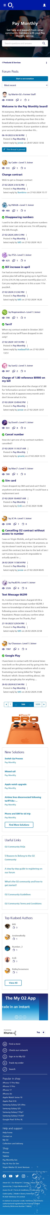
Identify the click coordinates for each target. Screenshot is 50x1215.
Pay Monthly (19, 139)
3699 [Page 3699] (37, 704)
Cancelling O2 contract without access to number (23, 532)
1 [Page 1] (10, 704)
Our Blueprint (17, 1183)
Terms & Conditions (21, 1190)
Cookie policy (7, 1194)
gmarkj (21, 456)
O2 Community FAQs (15, 846)
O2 (10, 5)
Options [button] (46, 63)
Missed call (10, 771)
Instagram (23, 1176)
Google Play (12, 655)
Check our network (18, 1050)
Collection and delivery (13, 1143)
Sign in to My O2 (17, 1056)
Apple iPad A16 (9, 1101)
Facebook (4, 1176)
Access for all (7, 1190)
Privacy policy (35, 1190)
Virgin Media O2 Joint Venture (16, 1167)
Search (12, 1069)
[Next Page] (44, 704)
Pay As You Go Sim (11, 1163)
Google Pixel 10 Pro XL (13, 1119)
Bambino (22, 192)
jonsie (20, 143)
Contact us (7, 1136)
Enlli (20, 506)
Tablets (6, 1156)
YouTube (10, 1176)
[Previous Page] (6, 704)
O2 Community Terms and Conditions (23, 903)
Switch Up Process (14, 758)
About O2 (6, 1183)
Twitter (17, 1176)
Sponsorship (7, 1186)
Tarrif (8, 324)
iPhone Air (7, 1094)
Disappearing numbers (19, 217)
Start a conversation (25, 79)
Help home (7, 1132)
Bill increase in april (17, 267)
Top (38, 1032)
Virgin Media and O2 (21, 1186)
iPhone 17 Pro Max (11, 1083)
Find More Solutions (19, 825)
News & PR (35, 1183)
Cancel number (14, 434)
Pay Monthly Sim (10, 1160)
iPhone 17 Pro (9, 1086)
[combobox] (25, 43)
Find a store (14, 1044)
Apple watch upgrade (16, 784)
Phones (6, 1152)
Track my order (16, 1063)
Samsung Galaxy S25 (12, 1108)
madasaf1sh (23, 349)
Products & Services (12, 62)
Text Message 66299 (14, 594)
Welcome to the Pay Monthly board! (25, 106)
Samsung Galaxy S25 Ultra (14, 1105)
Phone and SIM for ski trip (18, 813)
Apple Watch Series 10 (12, 1097)
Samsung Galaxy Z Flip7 (13, 1112)
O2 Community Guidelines (18, 894)
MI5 (19, 242)
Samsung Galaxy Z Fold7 (13, 1116)
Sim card (10, 480)
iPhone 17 (7, 1090)
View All (13, 983)
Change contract (12, 174)
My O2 (5, 1140)
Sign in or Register (44, 5)
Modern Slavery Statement (24, 1194)
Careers (26, 1183)
